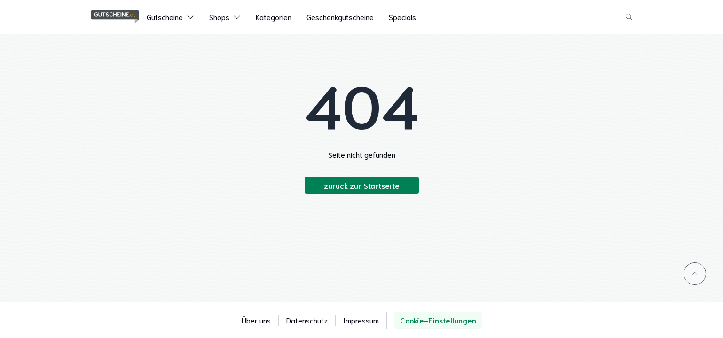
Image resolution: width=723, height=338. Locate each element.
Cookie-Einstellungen (438, 320)
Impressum (361, 320)
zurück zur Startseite (362, 185)
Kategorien (273, 17)
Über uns (256, 320)
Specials (402, 17)
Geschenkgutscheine (340, 17)
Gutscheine (165, 17)
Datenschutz (307, 320)
